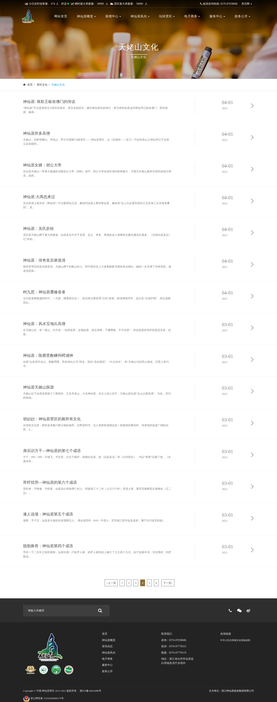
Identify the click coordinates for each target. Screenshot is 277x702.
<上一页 (111, 583)
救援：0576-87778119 (173, 652)
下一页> (168, 583)
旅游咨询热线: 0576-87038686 (219, 3)
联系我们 (166, 633)
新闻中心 (113, 16)
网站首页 (60, 16)
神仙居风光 (140, 16)
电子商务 (192, 16)
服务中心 (217, 16)
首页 (30, 84)
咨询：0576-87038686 (173, 640)
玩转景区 (167, 16)
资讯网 (246, 3)
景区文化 (42, 84)
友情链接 (225, 633)
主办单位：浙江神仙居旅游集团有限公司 (231, 690)
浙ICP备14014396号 (90, 690)
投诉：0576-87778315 (173, 646)
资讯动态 (107, 646)
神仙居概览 (86, 16)
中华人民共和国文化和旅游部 (235, 640)
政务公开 (242, 16)
